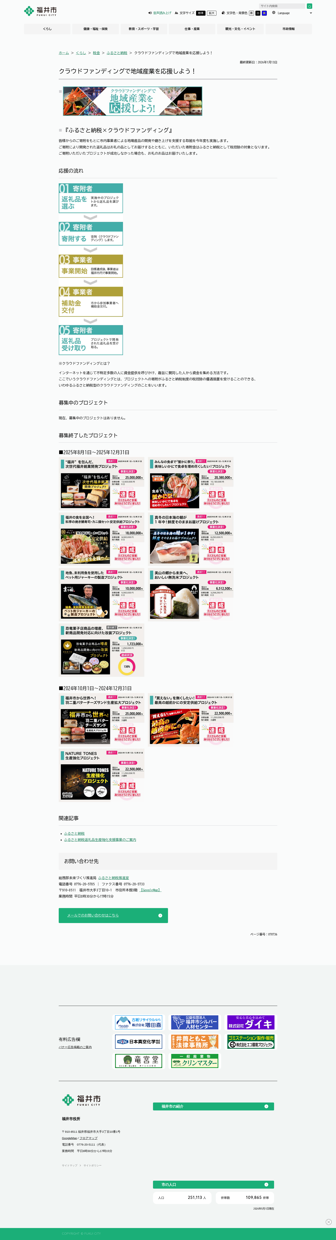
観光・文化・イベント (240, 28)
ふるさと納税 (117, 53)
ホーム (64, 53)
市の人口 (169, 1184)
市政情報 (289, 28)
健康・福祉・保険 (96, 28)
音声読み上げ (162, 13)
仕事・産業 (192, 28)
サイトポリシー (93, 1165)
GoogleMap (69, 1138)
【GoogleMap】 (150, 890)
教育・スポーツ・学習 (144, 28)
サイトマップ (69, 1165)
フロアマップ (89, 1138)
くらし (47, 28)
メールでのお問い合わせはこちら (93, 915)
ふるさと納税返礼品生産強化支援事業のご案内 (100, 839)
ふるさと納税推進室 (113, 878)
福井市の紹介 (172, 1106)
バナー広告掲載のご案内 (75, 1047)
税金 (96, 53)
